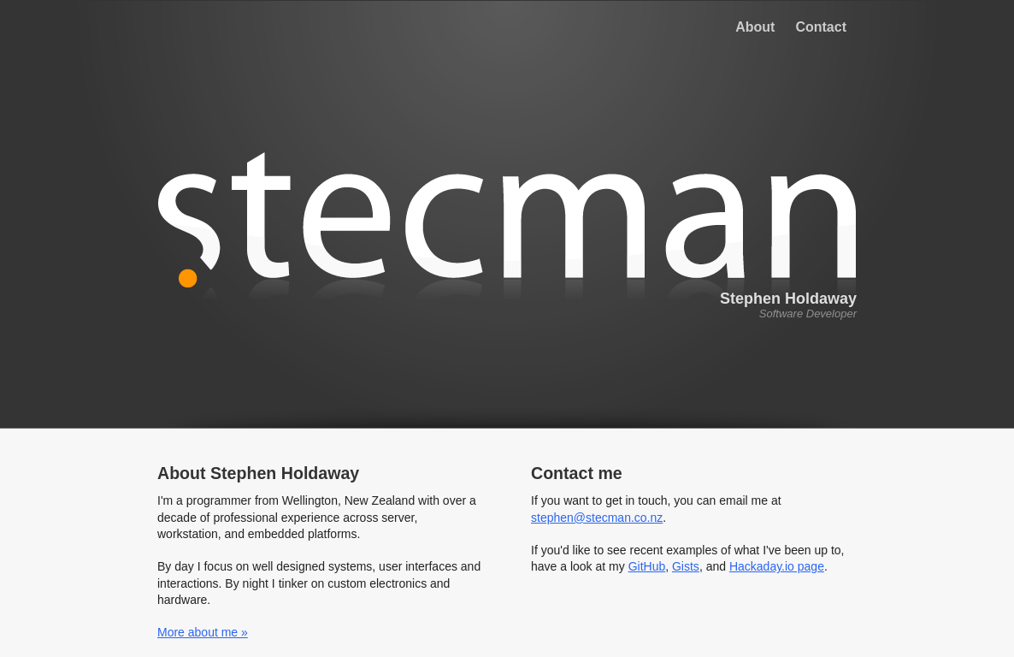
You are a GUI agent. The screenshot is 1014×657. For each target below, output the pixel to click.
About (755, 27)
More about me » (202, 632)
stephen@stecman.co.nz (597, 517)
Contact (820, 27)
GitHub (647, 566)
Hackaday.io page (776, 566)
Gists (685, 566)
